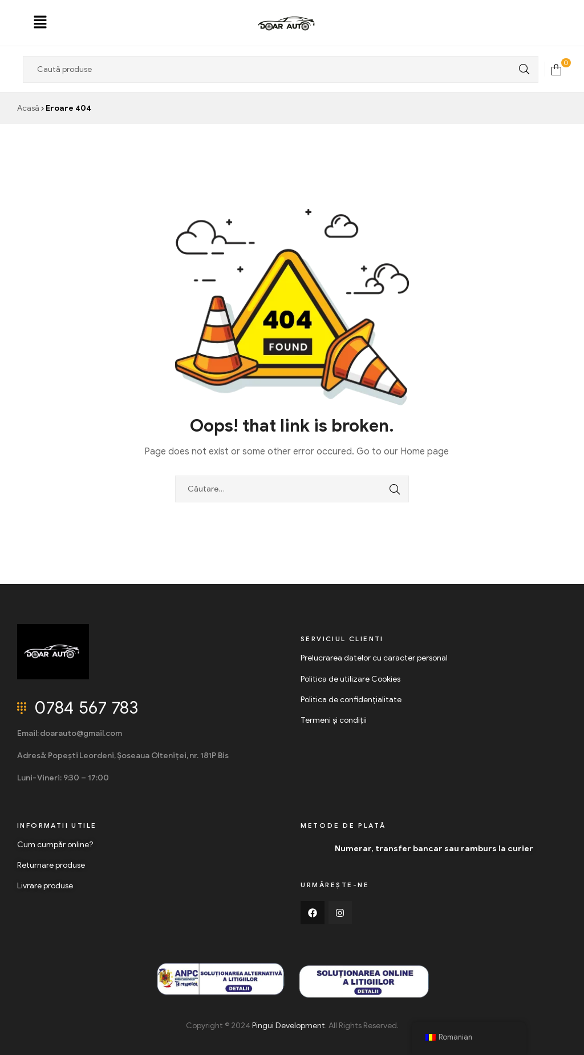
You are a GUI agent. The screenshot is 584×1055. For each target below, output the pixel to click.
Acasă (28, 108)
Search (521, 69)
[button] (40, 22)
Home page (424, 451)
